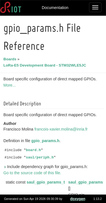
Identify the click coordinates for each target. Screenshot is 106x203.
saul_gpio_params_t (46, 182)
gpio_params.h (46, 140)
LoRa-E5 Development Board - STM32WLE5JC (45, 65)
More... (10, 85)
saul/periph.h (41, 158)
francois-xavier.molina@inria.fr (62, 129)
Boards (10, 59)
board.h (34, 150)
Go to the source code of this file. (33, 173)
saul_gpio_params (86, 182)
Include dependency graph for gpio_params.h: (46, 166)
